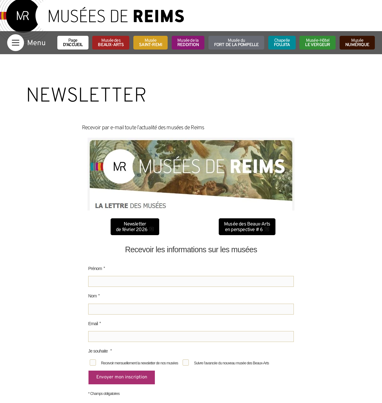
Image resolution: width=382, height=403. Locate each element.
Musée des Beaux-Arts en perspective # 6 (247, 227)
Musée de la (188, 43)
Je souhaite (98, 350)
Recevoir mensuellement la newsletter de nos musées (139, 363)
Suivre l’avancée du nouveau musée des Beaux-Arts (231, 363)
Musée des (111, 43)
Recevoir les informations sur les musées (191, 249)
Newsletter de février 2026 (131, 227)
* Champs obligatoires (104, 393)
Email (93, 323)
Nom (92, 295)
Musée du (236, 43)
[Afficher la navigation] (15, 42)
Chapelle (282, 43)
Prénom (95, 268)
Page (73, 43)
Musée (150, 43)
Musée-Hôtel (317, 43)
